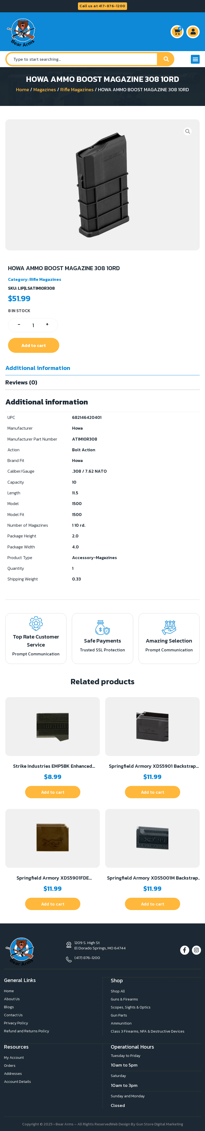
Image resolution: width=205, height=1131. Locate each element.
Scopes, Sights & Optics (131, 1007)
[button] (195, 59)
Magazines (44, 89)
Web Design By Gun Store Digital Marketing (147, 1123)
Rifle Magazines (77, 89)
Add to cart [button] (52, 792)
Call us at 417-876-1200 (102, 6)
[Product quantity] (33, 325)
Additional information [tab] (37, 368)
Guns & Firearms (124, 999)
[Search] (166, 59)
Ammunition (121, 1023)
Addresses (13, 1073)
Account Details (17, 1081)
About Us (12, 999)
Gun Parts (119, 1015)
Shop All (118, 991)
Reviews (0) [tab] (21, 382)
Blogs (9, 1007)
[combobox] (81, 59)
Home (22, 89)
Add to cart (33, 345)
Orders (9, 1065)
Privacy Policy (16, 1023)
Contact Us (13, 1015)
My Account (14, 1057)
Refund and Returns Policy (26, 1031)
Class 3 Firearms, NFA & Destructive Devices (147, 1031)
